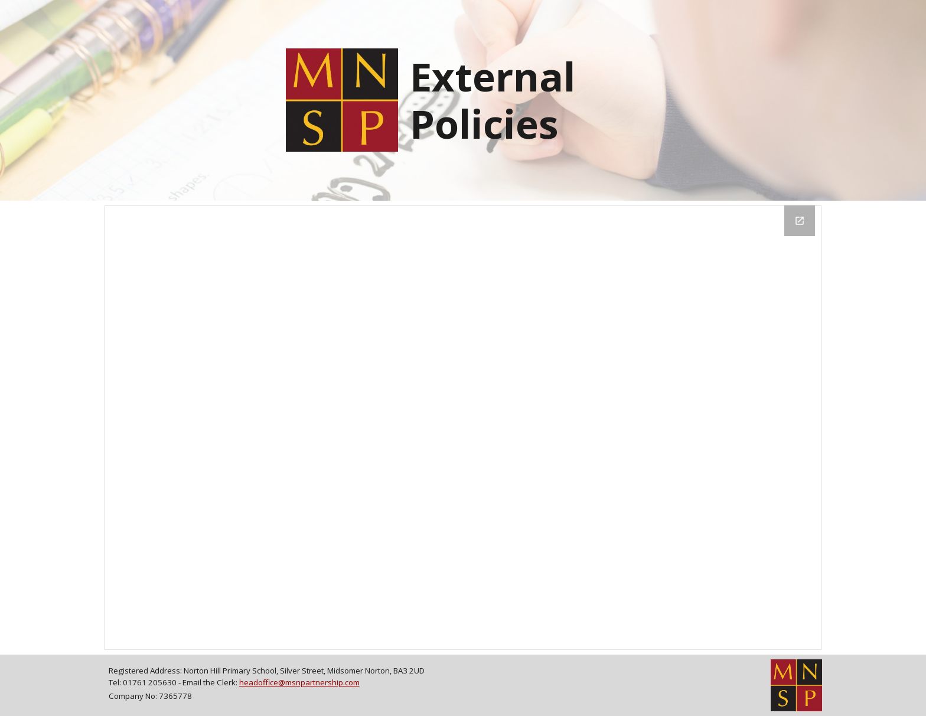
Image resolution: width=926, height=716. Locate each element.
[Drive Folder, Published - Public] (463, 427)
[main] (523, 100)
